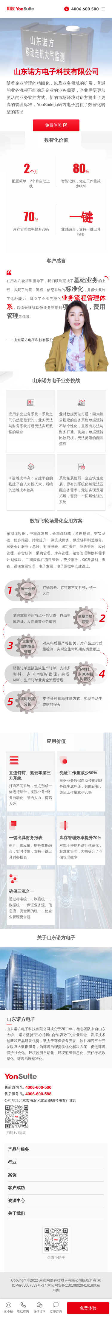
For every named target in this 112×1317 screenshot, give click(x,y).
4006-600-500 (35, 1087)
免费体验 (56, 125)
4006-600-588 (35, 1093)
